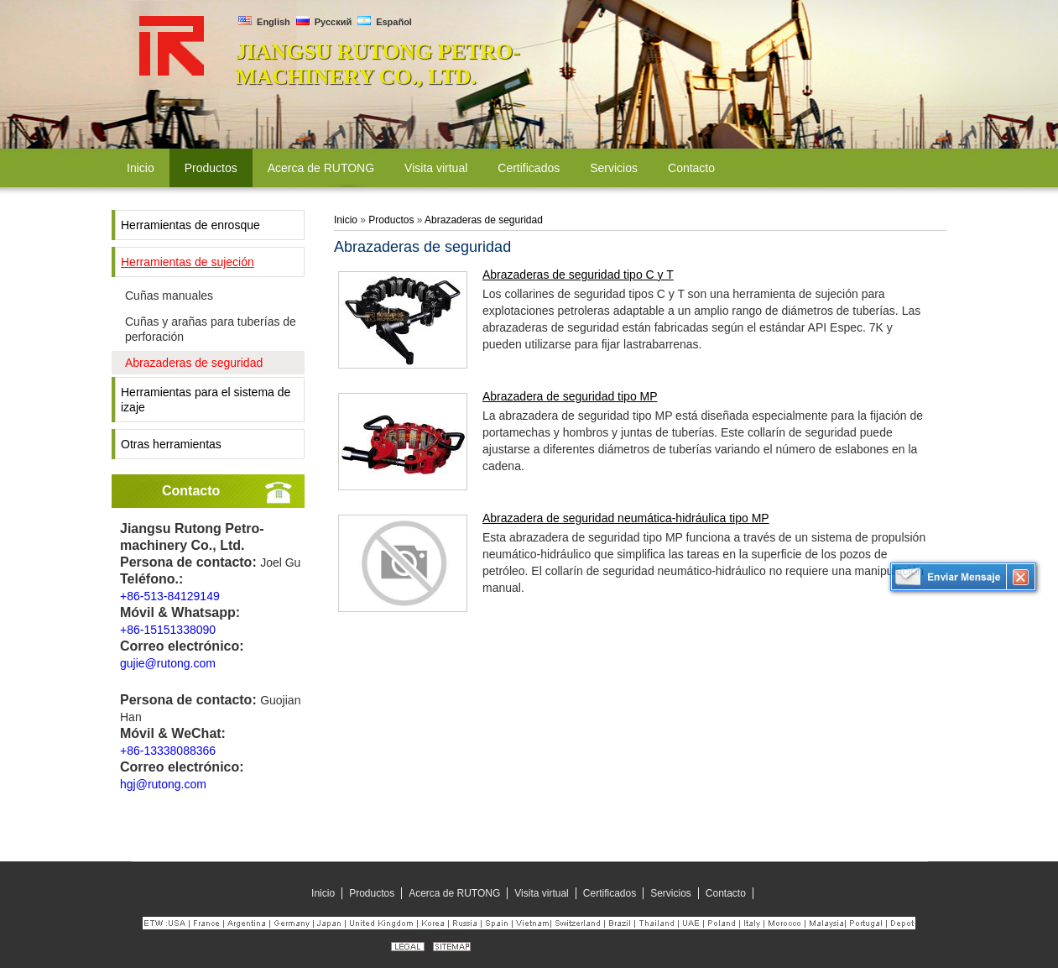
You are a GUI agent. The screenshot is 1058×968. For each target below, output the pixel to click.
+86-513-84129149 (170, 596)
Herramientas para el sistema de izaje (205, 399)
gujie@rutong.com (168, 663)
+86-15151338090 (168, 629)
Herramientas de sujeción (187, 262)
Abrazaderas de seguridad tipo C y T (578, 274)
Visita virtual (541, 893)
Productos (391, 220)
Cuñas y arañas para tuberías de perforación (210, 329)
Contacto (191, 491)
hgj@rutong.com (163, 784)
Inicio (345, 220)
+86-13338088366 (168, 750)
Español (384, 22)
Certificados (609, 893)
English (264, 22)
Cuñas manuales (169, 295)
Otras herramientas (171, 444)
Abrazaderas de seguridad (194, 362)
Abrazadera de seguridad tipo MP (570, 396)
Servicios (670, 893)
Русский (324, 22)
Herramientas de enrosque (190, 225)
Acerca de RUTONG (454, 893)
